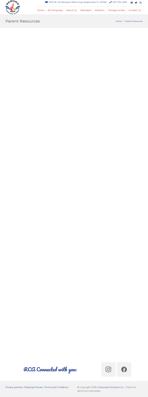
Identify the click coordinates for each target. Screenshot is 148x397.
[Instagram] (140, 3)
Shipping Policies (33, 387)
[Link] (13, 7)
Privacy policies (14, 387)
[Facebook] (132, 3)
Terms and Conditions (56, 387)
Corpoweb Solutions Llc (110, 387)
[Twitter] (136, 3)
